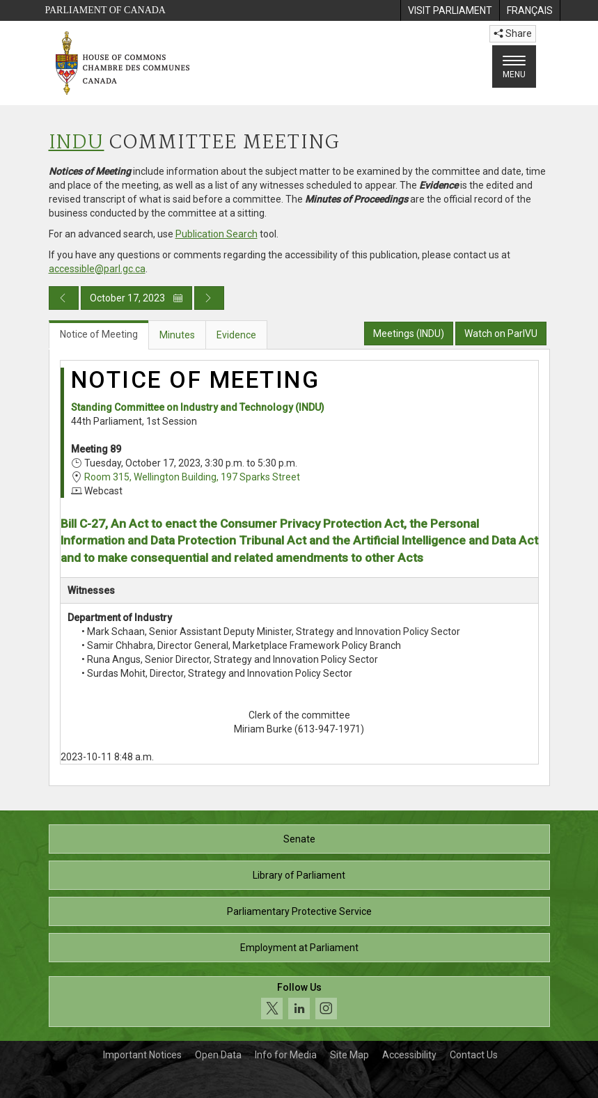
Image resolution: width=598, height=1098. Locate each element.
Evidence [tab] (236, 334)
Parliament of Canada (105, 10)
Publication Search (216, 234)
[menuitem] (449, 10)
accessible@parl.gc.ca (97, 268)
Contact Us (474, 1054)
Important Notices (142, 1054)
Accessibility (409, 1054)
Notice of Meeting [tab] (99, 334)
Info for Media (286, 1054)
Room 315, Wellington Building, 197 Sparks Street (192, 477)
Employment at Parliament (299, 947)
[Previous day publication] (64, 298)
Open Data (218, 1054)
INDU (76, 143)
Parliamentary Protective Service (299, 911)
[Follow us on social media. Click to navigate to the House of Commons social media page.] (299, 1001)
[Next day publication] (209, 298)
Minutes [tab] (177, 334)
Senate (299, 839)
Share (513, 33)
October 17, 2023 (136, 298)
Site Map (349, 1054)
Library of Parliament (299, 875)
